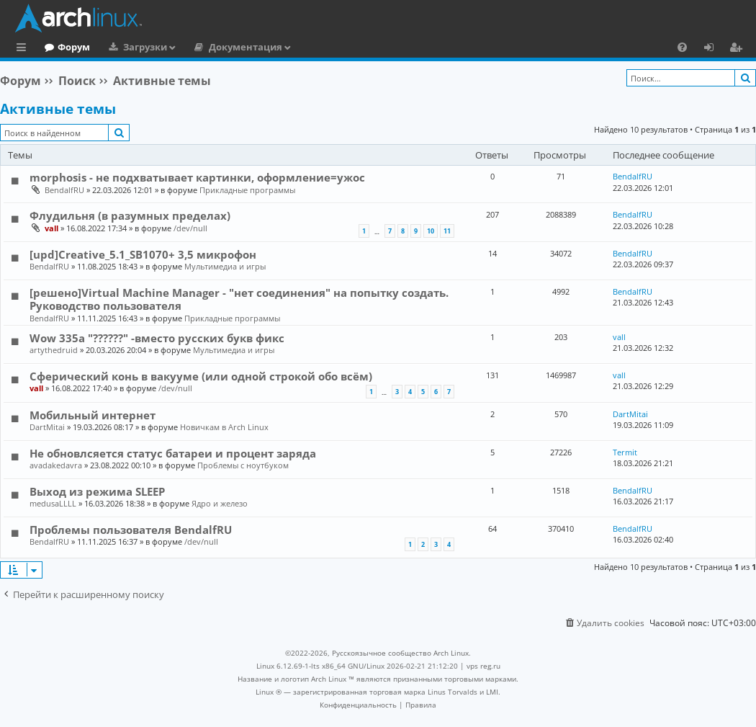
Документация (304, 46)
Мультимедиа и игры (225, 266)
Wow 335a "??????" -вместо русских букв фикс (157, 338)
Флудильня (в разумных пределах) (130, 215)
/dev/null (190, 228)
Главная (65, 46)
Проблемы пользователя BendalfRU (131, 529)
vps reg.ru (483, 666)
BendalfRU (64, 189)
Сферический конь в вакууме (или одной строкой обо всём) (201, 376)
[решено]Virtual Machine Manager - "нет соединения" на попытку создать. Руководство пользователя (239, 299)
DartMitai (47, 427)
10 (430, 231)
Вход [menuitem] (714, 49)
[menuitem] (682, 47)
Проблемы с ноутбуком (243, 465)
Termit (625, 452)
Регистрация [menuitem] (739, 49)
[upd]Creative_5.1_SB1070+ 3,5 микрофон (143, 254)
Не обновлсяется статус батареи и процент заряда (173, 453)
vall (51, 228)
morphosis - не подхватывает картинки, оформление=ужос (197, 177)
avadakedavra (56, 465)
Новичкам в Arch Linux (224, 427)
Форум (133, 46)
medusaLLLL (53, 503)
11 (447, 231)
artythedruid (54, 349)
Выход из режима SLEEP (97, 491)
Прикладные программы (247, 189)
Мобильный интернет (93, 415)
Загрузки (204, 46)
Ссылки (24, 49)
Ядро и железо (220, 503)
